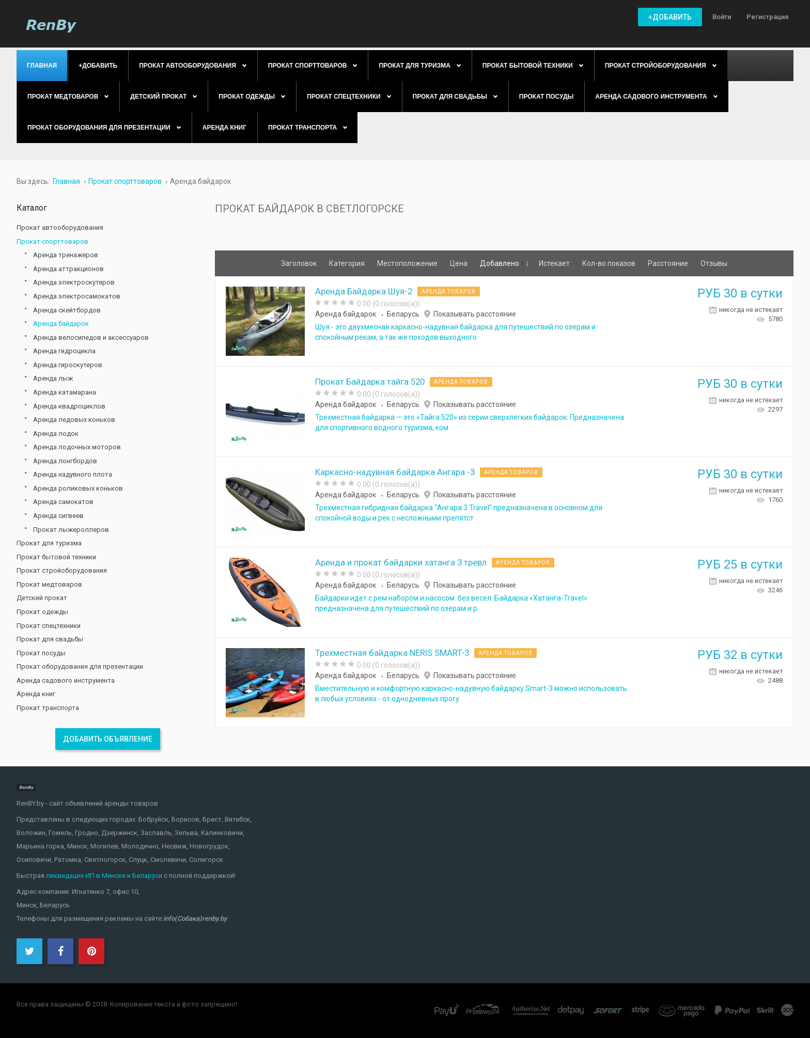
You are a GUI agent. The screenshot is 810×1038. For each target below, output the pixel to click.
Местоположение (408, 263)
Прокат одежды (42, 612)
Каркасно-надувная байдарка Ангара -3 (395, 472)
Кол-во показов (609, 263)
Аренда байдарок (345, 314)
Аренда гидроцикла (64, 351)
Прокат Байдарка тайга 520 (370, 381)
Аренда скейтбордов (67, 310)
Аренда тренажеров (65, 255)
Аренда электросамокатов (76, 296)
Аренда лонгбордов (65, 461)
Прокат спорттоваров (52, 241)
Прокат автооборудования (60, 227)
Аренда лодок (56, 433)
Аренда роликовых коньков (78, 488)
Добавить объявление (107, 739)
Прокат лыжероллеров (71, 529)
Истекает (555, 263)
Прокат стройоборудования (62, 570)
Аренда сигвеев (58, 516)
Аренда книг (36, 694)
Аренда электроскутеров (74, 282)
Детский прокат (42, 598)
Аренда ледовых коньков (74, 419)
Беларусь (403, 314)
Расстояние (669, 263)
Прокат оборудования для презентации (80, 666)
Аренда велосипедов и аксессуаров (91, 337)
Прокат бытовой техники (56, 557)
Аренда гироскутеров (67, 365)
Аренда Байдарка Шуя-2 (363, 291)
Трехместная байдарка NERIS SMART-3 (392, 653)
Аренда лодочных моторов (77, 447)
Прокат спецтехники (49, 626)
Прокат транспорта (48, 708)
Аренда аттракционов (68, 269)
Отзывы (713, 263)
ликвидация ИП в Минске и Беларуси (104, 875)
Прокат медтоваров (49, 584)
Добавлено (500, 263)
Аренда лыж (53, 378)
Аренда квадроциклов (69, 406)
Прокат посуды (41, 653)
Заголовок (299, 263)
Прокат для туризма (49, 543)
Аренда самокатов (63, 502)
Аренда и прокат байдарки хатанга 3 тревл (401, 562)
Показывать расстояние (474, 314)
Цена (459, 263)
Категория (347, 263)
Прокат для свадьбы (50, 639)
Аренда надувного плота (72, 474)
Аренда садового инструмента (66, 680)
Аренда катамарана (64, 392)
